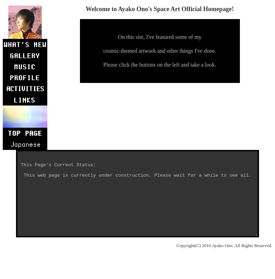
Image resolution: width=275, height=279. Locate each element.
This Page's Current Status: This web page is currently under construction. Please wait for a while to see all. (139, 202)
